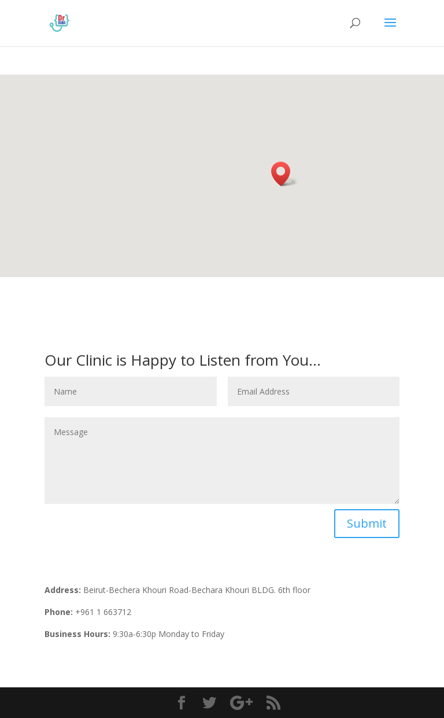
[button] (284, 173)
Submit (367, 523)
